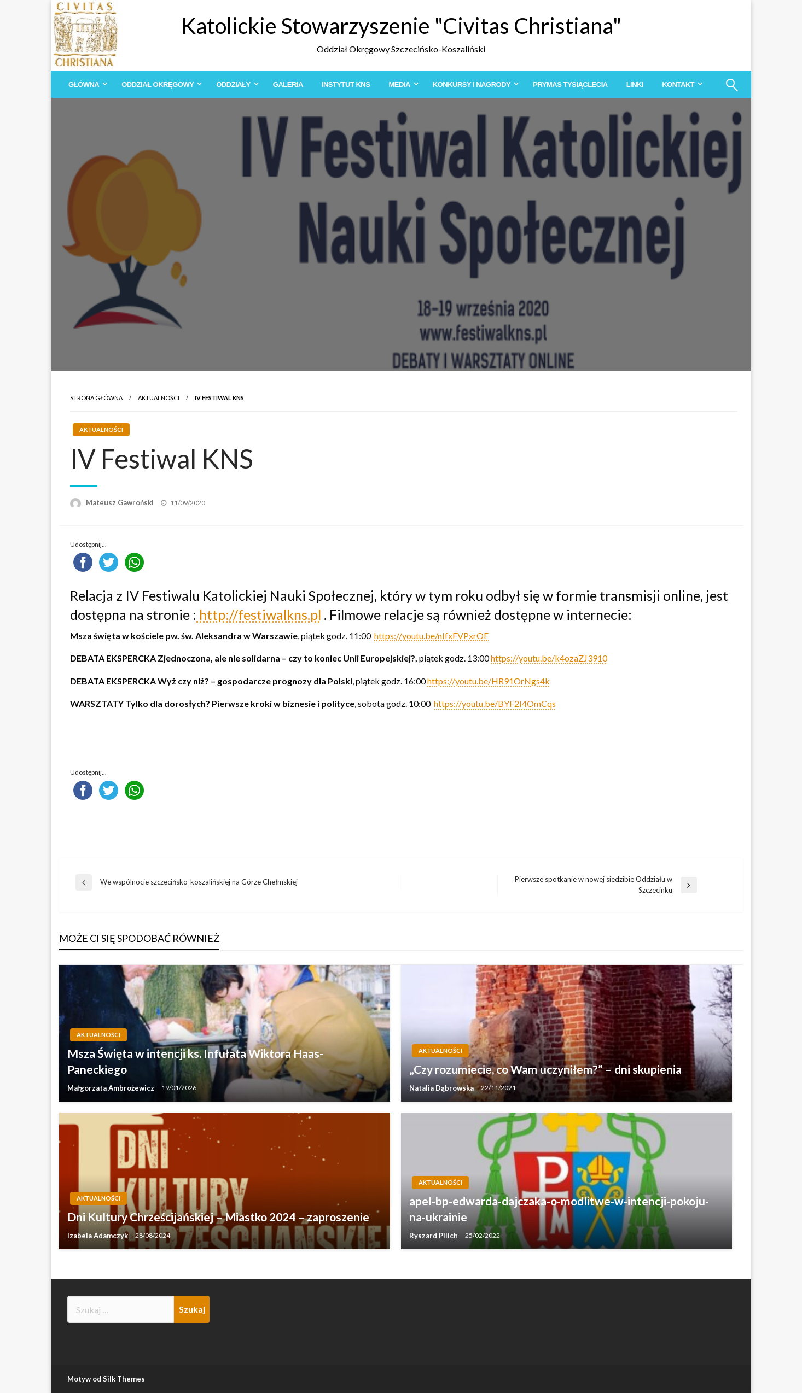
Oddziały (233, 84)
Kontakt (678, 84)
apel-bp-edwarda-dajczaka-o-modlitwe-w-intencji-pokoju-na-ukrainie (559, 1209)
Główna (83, 84)
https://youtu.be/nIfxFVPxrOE (431, 635)
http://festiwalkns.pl (258, 614)
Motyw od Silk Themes (106, 1378)
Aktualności (158, 397)
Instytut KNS (346, 84)
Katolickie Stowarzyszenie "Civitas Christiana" (401, 26)
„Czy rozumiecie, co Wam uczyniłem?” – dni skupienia (545, 1069)
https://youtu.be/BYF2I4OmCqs (495, 703)
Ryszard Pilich (434, 1235)
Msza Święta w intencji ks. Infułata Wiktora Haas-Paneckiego (195, 1061)
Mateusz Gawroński (120, 502)
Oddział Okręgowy (157, 84)
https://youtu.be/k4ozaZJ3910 (549, 658)
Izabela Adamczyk (98, 1235)
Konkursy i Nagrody (471, 84)
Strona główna (96, 397)
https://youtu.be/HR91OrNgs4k (488, 681)
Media (399, 84)
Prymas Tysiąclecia (570, 84)
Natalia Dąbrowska (442, 1088)
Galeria (288, 84)
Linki (634, 84)
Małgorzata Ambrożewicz (111, 1088)
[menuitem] (85, 84)
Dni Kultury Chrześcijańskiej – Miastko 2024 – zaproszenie (218, 1217)
